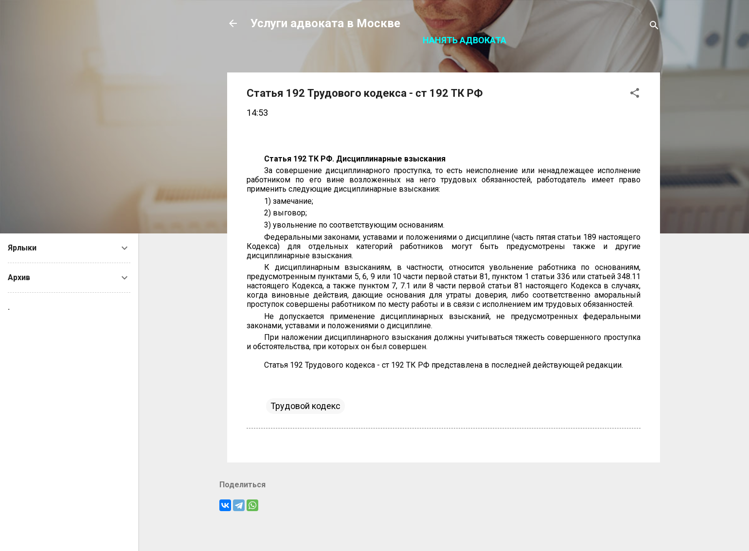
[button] (635, 94)
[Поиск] (654, 26)
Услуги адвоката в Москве (325, 23)
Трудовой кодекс (305, 406)
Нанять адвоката (464, 40)
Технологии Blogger (444, 525)
